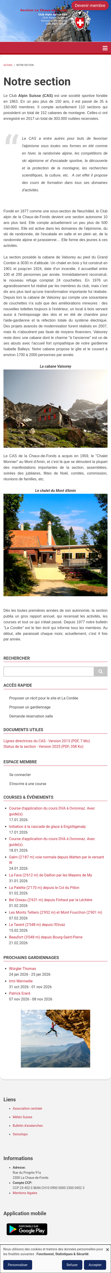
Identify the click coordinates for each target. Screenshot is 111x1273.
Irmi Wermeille (21, 981)
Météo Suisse (22, 1117)
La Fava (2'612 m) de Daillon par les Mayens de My (50, 875)
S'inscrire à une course (27, 784)
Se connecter (20, 775)
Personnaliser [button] (18, 1265)
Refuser (72, 1265)
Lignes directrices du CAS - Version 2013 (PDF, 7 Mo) (46, 741)
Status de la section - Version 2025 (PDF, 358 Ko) (43, 746)
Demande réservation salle (31, 716)
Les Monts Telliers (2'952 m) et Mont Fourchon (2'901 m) (55, 912)
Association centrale (27, 1108)
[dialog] (55, 1259)
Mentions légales (25, 1193)
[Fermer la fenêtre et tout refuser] (107, 1247)
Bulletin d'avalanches (28, 1125)
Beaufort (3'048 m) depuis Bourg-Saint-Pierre (46, 937)
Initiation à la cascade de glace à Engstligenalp (47, 826)
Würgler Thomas (22, 968)
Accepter (95, 1265)
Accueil (8, 65)
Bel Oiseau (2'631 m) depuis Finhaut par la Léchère (50, 900)
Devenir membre (90, 5)
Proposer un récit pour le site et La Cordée (43, 698)
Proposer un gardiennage (30, 707)
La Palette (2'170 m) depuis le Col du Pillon (44, 887)
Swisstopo (20, 1134)
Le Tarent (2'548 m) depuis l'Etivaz (37, 924)
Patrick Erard (19, 993)
